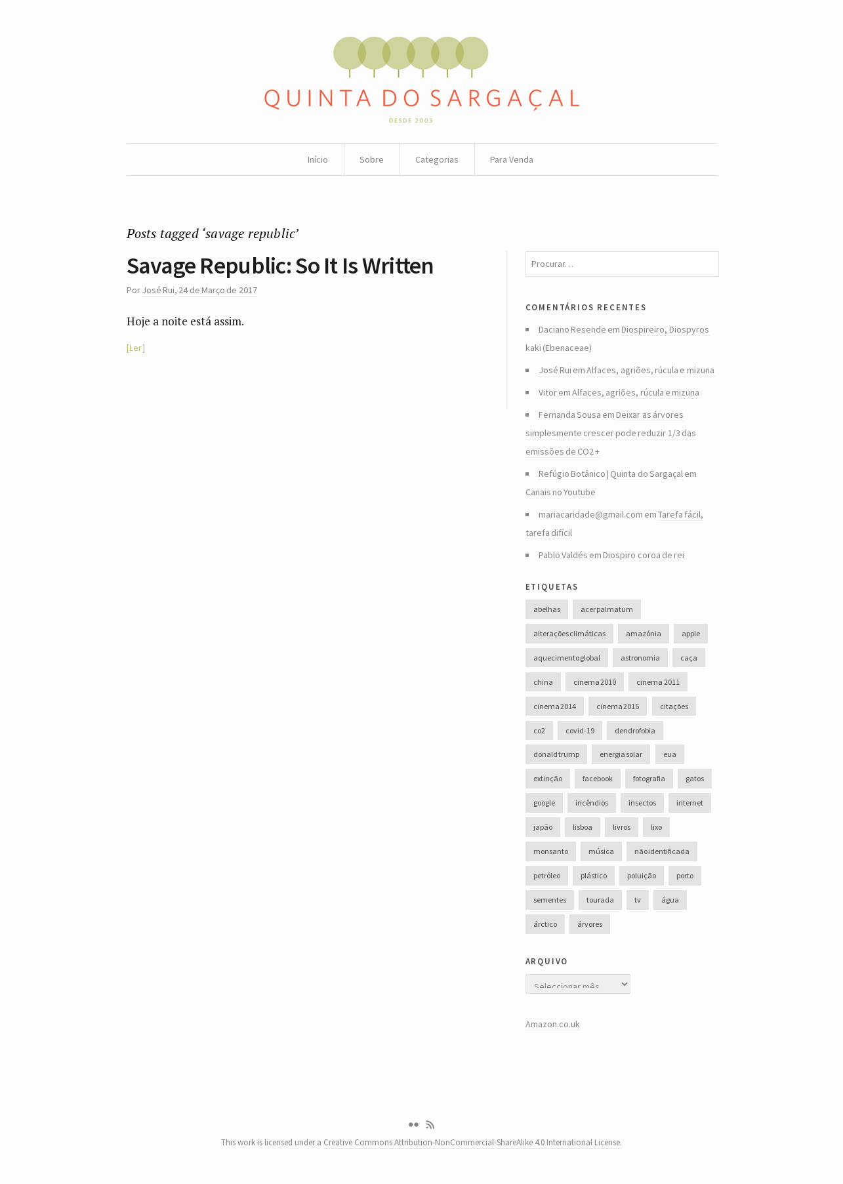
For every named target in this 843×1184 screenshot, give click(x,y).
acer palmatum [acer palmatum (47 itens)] (607, 609)
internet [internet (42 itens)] (689, 802)
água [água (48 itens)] (670, 900)
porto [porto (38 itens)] (684, 875)
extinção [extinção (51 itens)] (547, 778)
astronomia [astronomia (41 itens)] (640, 658)
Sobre (372, 159)
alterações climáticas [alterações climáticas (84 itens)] (569, 633)
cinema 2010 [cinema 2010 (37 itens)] (594, 682)
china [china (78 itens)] (543, 682)
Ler (135, 348)
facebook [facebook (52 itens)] (598, 778)
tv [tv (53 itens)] (637, 900)
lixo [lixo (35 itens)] (656, 827)
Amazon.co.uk (552, 1024)
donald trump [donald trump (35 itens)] (556, 754)
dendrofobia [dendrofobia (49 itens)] (635, 730)
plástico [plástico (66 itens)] (594, 875)
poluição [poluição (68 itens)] (641, 875)
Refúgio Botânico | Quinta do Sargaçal (611, 474)
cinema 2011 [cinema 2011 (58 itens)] (657, 682)
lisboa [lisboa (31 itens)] (582, 827)
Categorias (437, 159)
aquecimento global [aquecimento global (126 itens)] (566, 658)
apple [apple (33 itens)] (691, 633)
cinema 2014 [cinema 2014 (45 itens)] (554, 706)
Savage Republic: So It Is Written (280, 265)
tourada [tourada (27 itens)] (600, 900)
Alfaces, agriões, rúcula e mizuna (650, 370)
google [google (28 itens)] (544, 802)
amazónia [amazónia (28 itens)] (643, 633)
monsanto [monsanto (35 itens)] (550, 851)
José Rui (158, 290)
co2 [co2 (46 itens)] (539, 730)
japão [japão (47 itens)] (542, 827)
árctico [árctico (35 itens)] (545, 924)
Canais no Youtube (560, 492)
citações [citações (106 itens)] (674, 706)
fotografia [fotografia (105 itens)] (649, 778)
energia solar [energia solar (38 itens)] (621, 754)
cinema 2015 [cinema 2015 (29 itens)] (617, 706)
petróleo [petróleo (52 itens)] (546, 875)
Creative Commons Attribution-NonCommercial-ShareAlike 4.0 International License (471, 1142)
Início (318, 159)
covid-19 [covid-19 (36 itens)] (579, 730)
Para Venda (511, 159)
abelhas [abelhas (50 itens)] (546, 609)
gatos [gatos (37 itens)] (695, 778)
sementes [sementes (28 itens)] (549, 900)
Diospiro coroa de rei (643, 555)
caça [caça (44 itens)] (688, 658)
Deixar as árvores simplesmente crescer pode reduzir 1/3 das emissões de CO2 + (611, 433)
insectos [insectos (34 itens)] (642, 802)
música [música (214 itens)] (601, 851)
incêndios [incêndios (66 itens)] (591, 802)
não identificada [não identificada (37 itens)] (661, 851)
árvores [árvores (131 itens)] (589, 924)
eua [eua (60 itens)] (669, 754)
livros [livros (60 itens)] (621, 827)
